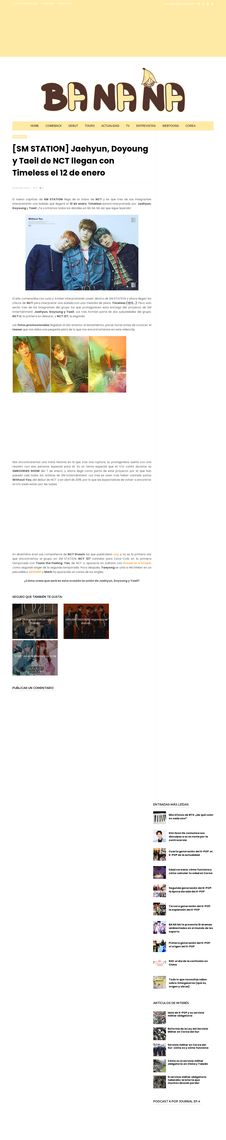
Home (34, 125)
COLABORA (47, 3)
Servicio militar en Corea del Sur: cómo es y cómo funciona (188, 1009)
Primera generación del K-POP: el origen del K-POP (190, 908)
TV (127, 125)
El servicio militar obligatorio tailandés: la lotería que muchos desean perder (187, 1043)
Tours (90, 125)
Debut (73, 125)
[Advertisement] (43, 32)
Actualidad (110, 125)
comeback (19, 136)
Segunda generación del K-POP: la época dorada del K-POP (190, 853)
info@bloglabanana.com (180, 3)
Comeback (54, 125)
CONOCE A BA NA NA (25, 3)
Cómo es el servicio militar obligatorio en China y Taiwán (188, 1026)
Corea (191, 125)
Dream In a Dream (137, 563)
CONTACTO (64, 3)
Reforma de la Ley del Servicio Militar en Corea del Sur (188, 993)
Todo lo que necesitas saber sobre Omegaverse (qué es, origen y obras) (188, 946)
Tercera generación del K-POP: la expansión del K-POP (190, 871)
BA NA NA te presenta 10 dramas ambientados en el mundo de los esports (191, 891)
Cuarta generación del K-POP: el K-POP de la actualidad (190, 816)
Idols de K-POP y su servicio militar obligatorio (186, 977)
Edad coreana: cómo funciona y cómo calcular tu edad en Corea (190, 834)
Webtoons (170, 125)
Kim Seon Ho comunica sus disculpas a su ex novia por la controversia (188, 800)
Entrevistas (146, 125)
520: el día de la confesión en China (188, 926)
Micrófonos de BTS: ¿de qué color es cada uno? (191, 780)
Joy (116, 554)
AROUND (35, 572)
